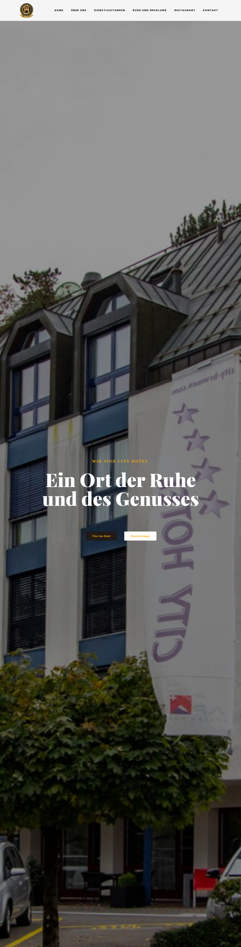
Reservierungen (140, 545)
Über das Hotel (101, 545)
